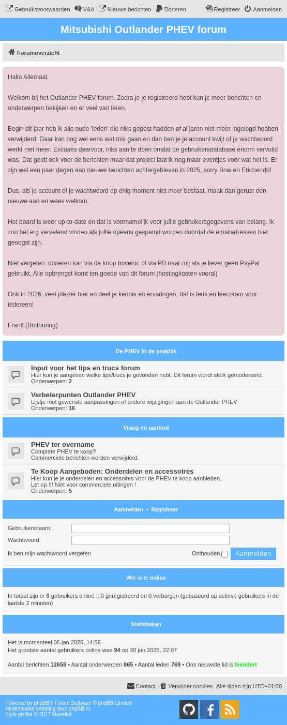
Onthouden (210, 553)
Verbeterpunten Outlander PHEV (83, 395)
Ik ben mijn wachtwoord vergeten (49, 553)
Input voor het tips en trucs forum (85, 368)
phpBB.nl (79, 709)
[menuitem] (37, 9)
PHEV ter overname (62, 444)
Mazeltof (62, 714)
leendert (246, 664)
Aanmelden (129, 509)
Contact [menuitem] (141, 685)
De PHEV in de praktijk (146, 351)
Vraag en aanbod (146, 428)
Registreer (165, 509)
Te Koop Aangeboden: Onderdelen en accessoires (112, 471)
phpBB (42, 703)
